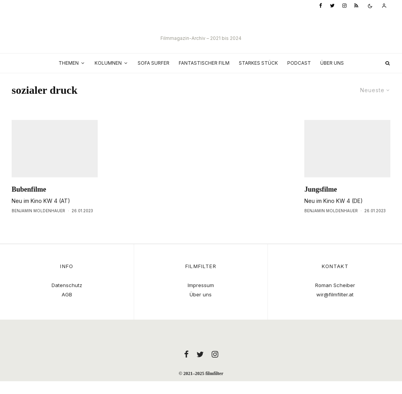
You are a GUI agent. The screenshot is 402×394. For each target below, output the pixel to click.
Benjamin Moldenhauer (38, 223)
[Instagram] (344, 6)
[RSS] (356, 6)
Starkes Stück (258, 63)
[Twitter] (332, 6)
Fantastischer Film (204, 63)
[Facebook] (320, 6)
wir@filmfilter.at (335, 294)
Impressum (201, 285)
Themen (69, 63)
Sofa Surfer (153, 63)
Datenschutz (67, 285)
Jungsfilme (320, 202)
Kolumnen (108, 63)
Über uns (332, 63)
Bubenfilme (29, 202)
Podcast (299, 63)
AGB (67, 294)
